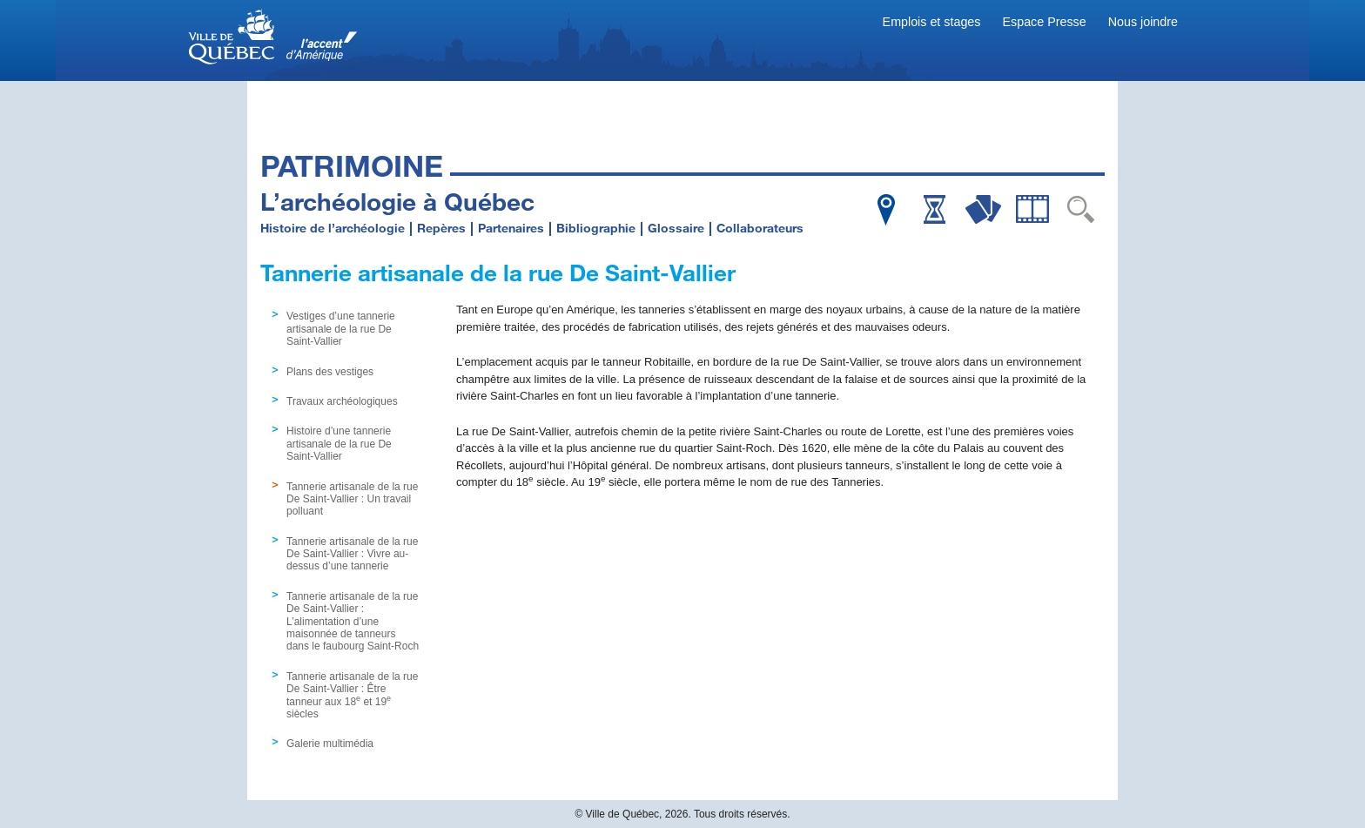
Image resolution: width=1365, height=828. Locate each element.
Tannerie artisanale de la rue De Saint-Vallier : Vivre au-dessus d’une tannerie (352, 554)
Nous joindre (1143, 22)
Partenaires (511, 227)
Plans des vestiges (329, 372)
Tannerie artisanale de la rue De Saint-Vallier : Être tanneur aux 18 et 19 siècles (352, 695)
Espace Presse (1044, 22)
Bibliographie (595, 227)
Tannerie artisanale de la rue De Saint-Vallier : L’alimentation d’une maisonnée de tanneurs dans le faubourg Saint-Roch (352, 621)
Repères (441, 227)
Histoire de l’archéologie (332, 227)
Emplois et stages (932, 22)
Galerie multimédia (329, 743)
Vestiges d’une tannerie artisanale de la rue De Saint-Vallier (340, 328)
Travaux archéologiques (342, 401)
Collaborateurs (760, 227)
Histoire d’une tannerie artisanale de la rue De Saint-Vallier (339, 443)
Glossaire (676, 227)
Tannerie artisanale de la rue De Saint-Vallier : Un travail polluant (352, 499)
